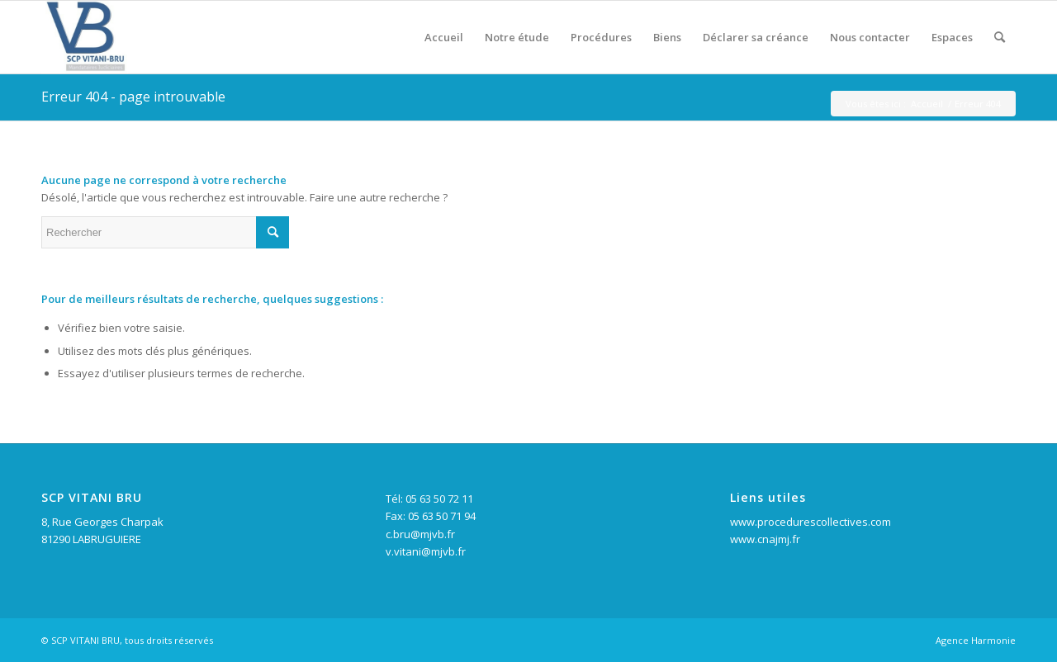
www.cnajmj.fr (765, 539)
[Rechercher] (1000, 37)
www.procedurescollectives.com (810, 521)
